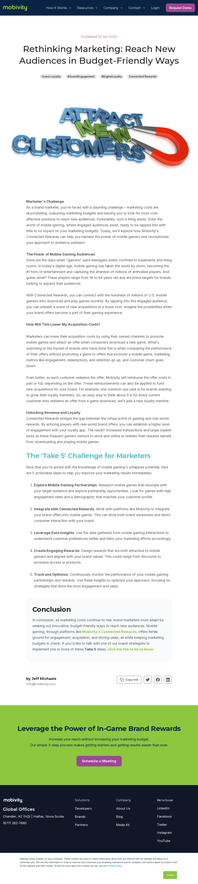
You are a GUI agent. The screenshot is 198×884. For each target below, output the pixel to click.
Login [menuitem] (155, 8)
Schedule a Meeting (99, 761)
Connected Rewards (142, 76)
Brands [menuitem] (80, 817)
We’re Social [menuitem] (165, 800)
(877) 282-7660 (15, 823)
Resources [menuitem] (85, 8)
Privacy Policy (114, 866)
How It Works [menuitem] (56, 8)
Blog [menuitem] (119, 817)
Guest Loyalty (51, 76)
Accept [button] (170, 875)
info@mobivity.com (41, 684)
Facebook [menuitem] (164, 816)
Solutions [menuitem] (82, 800)
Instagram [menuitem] (164, 833)
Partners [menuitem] (81, 825)
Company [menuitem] (110, 8)
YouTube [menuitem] (163, 841)
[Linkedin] (168, 680)
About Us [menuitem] (123, 808)
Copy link (129, 680)
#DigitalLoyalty (112, 76)
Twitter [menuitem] (162, 825)
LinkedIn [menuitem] (163, 808)
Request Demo (180, 8)
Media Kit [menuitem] (122, 825)
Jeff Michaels (44, 679)
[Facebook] (158, 680)
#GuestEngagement (81, 76)
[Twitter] (148, 680)
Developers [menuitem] (83, 808)
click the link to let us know (130, 649)
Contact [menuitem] (135, 8)
